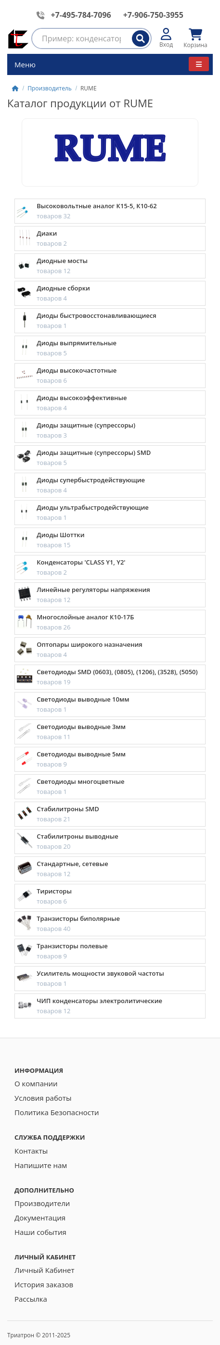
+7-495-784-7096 (81, 15)
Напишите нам (40, 1165)
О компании (36, 1083)
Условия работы (42, 1098)
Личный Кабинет (44, 1270)
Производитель (49, 88)
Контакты (31, 1151)
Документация (39, 1217)
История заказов (43, 1284)
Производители (42, 1203)
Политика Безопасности (56, 1112)
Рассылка (30, 1299)
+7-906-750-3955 (153, 15)
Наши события (40, 1232)
